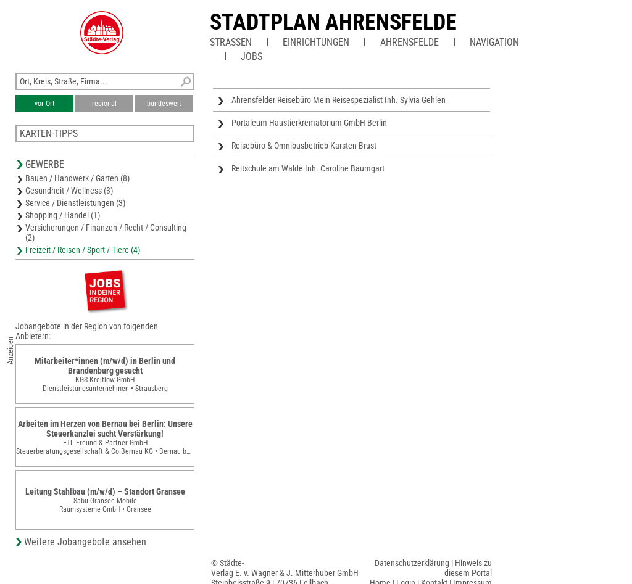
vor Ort (45, 103)
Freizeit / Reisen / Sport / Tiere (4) (82, 250)
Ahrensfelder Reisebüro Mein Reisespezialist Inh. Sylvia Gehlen (338, 100)
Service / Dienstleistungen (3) (75, 203)
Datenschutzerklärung (412, 563)
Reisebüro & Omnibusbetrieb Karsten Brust (303, 145)
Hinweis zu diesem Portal (468, 568)
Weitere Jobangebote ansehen (85, 542)
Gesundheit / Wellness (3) (69, 190)
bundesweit (164, 103)
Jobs (251, 56)
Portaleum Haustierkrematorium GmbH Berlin (309, 123)
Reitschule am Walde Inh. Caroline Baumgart (308, 168)
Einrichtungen (316, 42)
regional (104, 103)
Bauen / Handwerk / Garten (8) (77, 178)
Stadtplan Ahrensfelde (333, 22)
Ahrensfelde (409, 42)
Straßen (231, 42)
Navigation (494, 42)
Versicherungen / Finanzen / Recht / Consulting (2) (105, 232)
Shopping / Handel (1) (62, 215)
